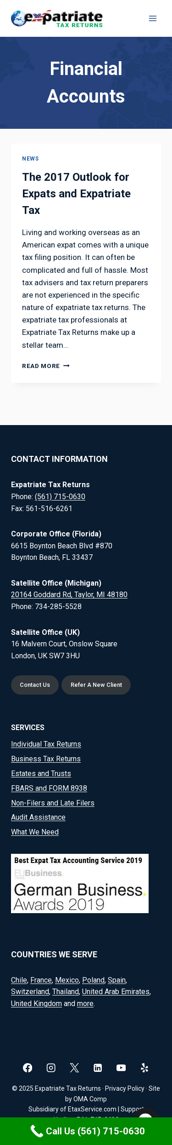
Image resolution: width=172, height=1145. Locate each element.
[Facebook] (27, 1068)
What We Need (35, 832)
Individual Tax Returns (46, 744)
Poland (93, 980)
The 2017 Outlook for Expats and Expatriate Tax (76, 194)
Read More (46, 365)
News (30, 158)
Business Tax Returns (46, 758)
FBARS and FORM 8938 (49, 788)
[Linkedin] (98, 1068)
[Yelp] (144, 1068)
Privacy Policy (124, 1088)
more (85, 1003)
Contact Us (35, 684)
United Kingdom (36, 1003)
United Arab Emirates (116, 991)
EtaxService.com (92, 1109)
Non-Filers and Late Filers (52, 803)
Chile (19, 980)
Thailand (65, 991)
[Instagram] (51, 1068)
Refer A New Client (96, 684)
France (41, 980)
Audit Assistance (38, 817)
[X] (74, 1068)
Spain (117, 980)
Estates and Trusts (41, 773)
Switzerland (30, 991)
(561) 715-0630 (60, 496)
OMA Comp (90, 1099)
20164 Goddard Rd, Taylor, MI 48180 (69, 594)
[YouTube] (121, 1068)
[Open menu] (152, 18)
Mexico (67, 980)
